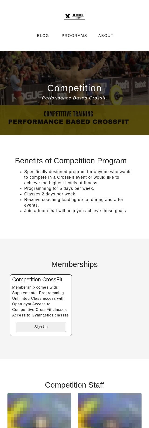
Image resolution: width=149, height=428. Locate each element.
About (106, 36)
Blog (43, 36)
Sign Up (41, 327)
